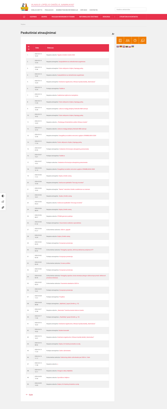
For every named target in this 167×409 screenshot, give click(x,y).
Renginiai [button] (106, 17)
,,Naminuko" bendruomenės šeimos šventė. (70, 310)
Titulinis (23, 24)
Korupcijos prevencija (66, 243)
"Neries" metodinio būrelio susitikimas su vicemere (74, 189)
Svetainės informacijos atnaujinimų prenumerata (74, 149)
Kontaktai (94, 10)
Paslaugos (49, 10)
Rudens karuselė (64, 330)
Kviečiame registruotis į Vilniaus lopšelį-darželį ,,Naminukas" (77, 82)
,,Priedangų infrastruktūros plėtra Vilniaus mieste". (72, 122)
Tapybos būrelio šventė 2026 (66, 55)
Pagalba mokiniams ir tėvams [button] (63, 17)
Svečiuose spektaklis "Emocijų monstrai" (71, 182)
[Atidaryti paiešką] (144, 9)
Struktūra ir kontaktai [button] (128, 17)
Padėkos (62, 88)
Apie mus (83, 10)
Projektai (62, 297)
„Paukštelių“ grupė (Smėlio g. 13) (69, 317)
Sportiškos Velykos (63, 377)
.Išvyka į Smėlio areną (65, 196)
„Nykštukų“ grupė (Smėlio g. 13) (69, 303)
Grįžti (31, 395)
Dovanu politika (65, 263)
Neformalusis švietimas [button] (88, 17)
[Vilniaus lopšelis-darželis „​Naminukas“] (26, 6)
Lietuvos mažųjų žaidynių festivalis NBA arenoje (73, 108)
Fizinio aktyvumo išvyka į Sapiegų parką (71, 68)
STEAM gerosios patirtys (65, 216)
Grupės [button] (44, 17)
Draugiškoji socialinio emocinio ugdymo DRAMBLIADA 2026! (77, 135)
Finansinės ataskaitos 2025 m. (70, 283)
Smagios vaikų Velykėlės (65, 371)
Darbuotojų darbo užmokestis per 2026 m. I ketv (75, 357)
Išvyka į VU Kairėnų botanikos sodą (69, 344)
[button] (131, 4)
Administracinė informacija (67, 10)
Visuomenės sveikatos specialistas (70, 223)
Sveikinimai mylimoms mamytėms (67, 95)
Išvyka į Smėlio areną (65, 176)
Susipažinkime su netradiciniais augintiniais (72, 61)
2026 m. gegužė (65, 229)
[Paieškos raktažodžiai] (130, 9)
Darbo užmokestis (65, 350)
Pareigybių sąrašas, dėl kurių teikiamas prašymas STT (77, 250)
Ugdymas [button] (33, 17)
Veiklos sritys (36, 10)
